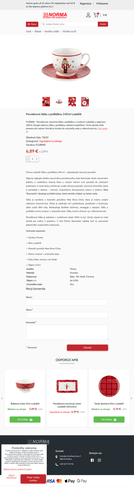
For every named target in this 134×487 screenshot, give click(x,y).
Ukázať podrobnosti (11, 476)
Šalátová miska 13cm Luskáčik (25, 403)
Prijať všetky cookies (33, 479)
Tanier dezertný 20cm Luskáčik (109, 403)
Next (132, 398)
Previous (2, 398)
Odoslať (87, 347)
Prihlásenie (102, 3)
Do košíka (23, 419)
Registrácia (85, 3)
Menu (32, 24)
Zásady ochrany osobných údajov (18, 469)
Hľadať (103, 24)
